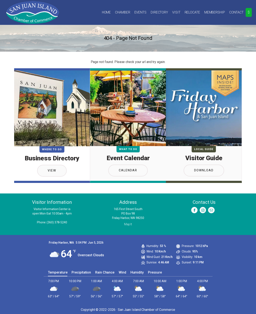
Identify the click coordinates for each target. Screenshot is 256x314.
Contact (236, 12)
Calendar (128, 170)
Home (106, 12)
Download (204, 170)
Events (140, 12)
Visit (176, 12)
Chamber (122, 12)
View (52, 170)
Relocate (192, 12)
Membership (214, 12)
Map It (128, 224)
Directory (159, 12)
